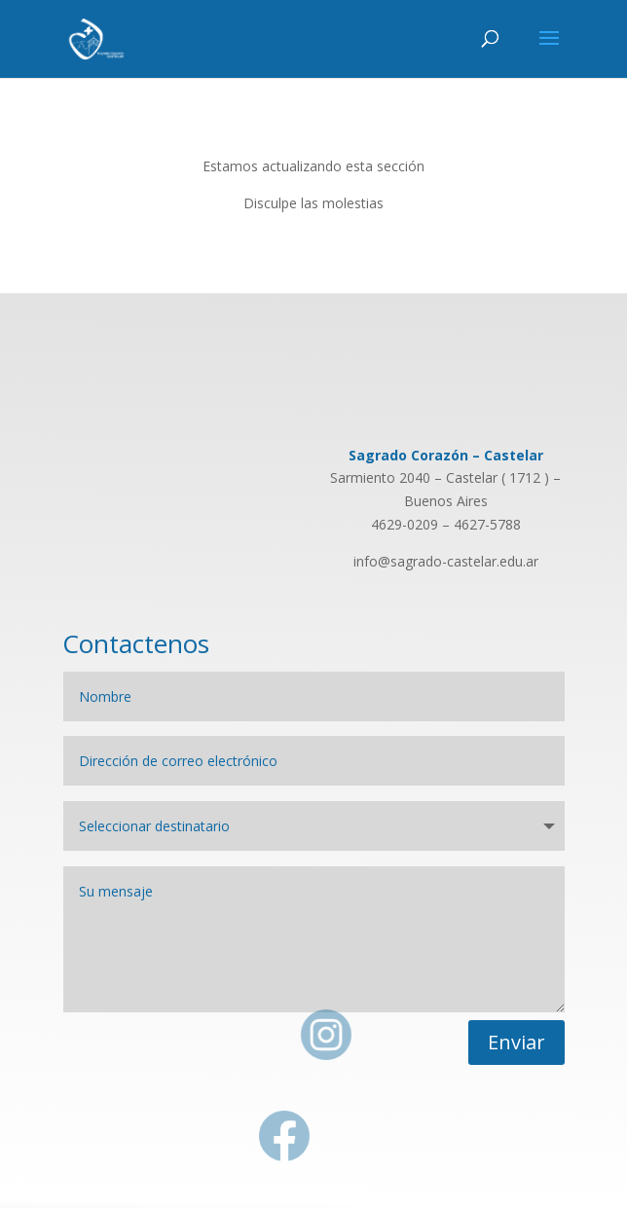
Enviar (516, 1042)
